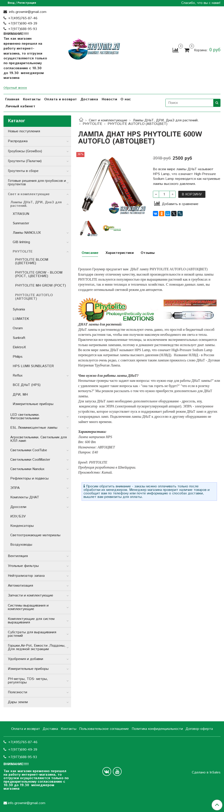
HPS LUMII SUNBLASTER (33, 366)
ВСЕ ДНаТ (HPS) (26, 384)
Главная (12, 99)
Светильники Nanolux (27, 469)
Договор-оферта (199, 728)
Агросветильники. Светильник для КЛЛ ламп (38, 439)
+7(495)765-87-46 (22, 18)
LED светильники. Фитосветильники (25, 416)
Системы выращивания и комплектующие (28, 607)
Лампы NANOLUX (27, 232)
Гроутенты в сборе (23, 170)
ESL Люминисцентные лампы (33, 427)
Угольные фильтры (23, 565)
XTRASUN (21, 213)
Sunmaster (21, 223)
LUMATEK (21, 318)
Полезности (17, 692)
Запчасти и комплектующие (30, 595)
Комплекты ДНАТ (24, 497)
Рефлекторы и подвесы (29, 478)
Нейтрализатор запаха (26, 575)
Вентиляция (18, 556)
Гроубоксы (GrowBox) (25, 151)
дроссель (188, 401)
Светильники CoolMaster (30, 459)
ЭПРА (15, 487)
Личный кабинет (20, 106)
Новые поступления (24, 131)
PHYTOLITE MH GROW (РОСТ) (40, 285)
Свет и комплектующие (108, 120)
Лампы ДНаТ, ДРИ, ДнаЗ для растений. (166, 120)
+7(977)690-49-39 (22, 23)
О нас (126, 99)
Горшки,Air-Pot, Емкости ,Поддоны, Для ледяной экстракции (36, 647)
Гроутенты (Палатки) (25, 161)
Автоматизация (20, 585)
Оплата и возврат (60, 99)
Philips (18, 356)
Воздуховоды (21, 544)
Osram (18, 328)
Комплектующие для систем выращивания (31, 620)
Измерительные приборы (33, 404)
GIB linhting (21, 242)
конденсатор (87, 406)
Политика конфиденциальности (157, 728)
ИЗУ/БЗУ (18, 516)
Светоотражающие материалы (35, 535)
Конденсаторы (22, 525)
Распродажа (18, 141)
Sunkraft (19, 337)
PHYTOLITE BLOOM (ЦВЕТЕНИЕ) (31, 261)
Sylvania (19, 309)
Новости (109, 99)
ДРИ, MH (20, 394)
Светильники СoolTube (28, 450)
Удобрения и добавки (25, 659)
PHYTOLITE (92, 123)
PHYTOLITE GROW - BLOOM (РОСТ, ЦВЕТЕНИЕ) (38, 274)
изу (199, 401)
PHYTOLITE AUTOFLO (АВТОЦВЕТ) (137, 123)
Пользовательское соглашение (104, 728)
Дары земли (18, 702)
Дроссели (18, 506)
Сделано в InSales (206, 772)
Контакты (32, 99)
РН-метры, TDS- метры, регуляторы (28, 680)
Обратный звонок (15, 88)
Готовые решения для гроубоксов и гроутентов (37, 182)
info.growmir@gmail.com (27, 11)
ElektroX (19, 347)
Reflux (18, 375)
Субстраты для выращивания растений (32, 634)
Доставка (89, 99)
